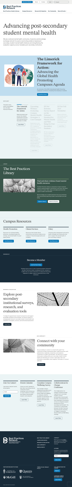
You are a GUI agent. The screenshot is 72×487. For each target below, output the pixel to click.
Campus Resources (27, 11)
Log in (50, 2)
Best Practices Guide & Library (11, 11)
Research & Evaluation (40, 11)
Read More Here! (42, 94)
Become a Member (27, 2)
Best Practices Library (43, 438)
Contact (43, 2)
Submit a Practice (53, 201)
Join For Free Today (36, 264)
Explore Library (42, 201)
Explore (57, 470)
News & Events (62, 11)
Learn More (21, 124)
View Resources (8, 241)
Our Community (52, 11)
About (36, 2)
